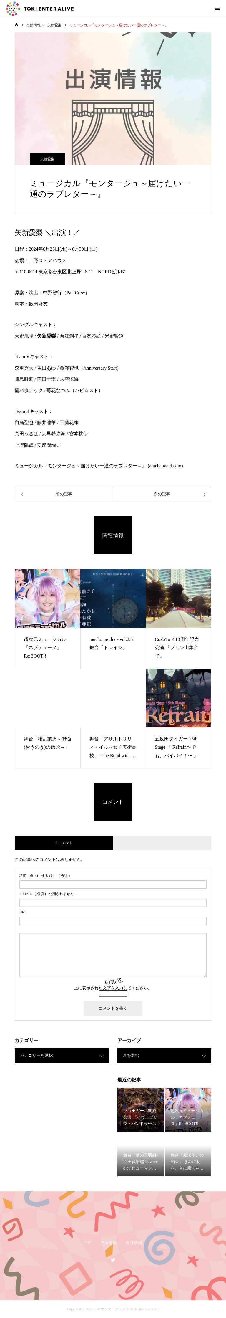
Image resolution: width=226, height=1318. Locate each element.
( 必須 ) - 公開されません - (47, 894)
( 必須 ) (44, 875)
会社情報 (134, 1243)
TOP (88, 1243)
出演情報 (108, 1243)
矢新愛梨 (47, 159)
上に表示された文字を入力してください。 (113, 988)
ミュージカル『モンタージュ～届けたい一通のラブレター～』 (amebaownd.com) (99, 465)
